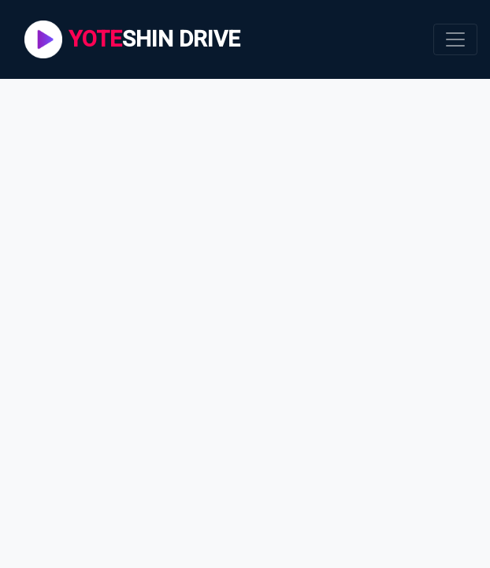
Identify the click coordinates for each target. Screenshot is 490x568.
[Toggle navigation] (455, 39)
